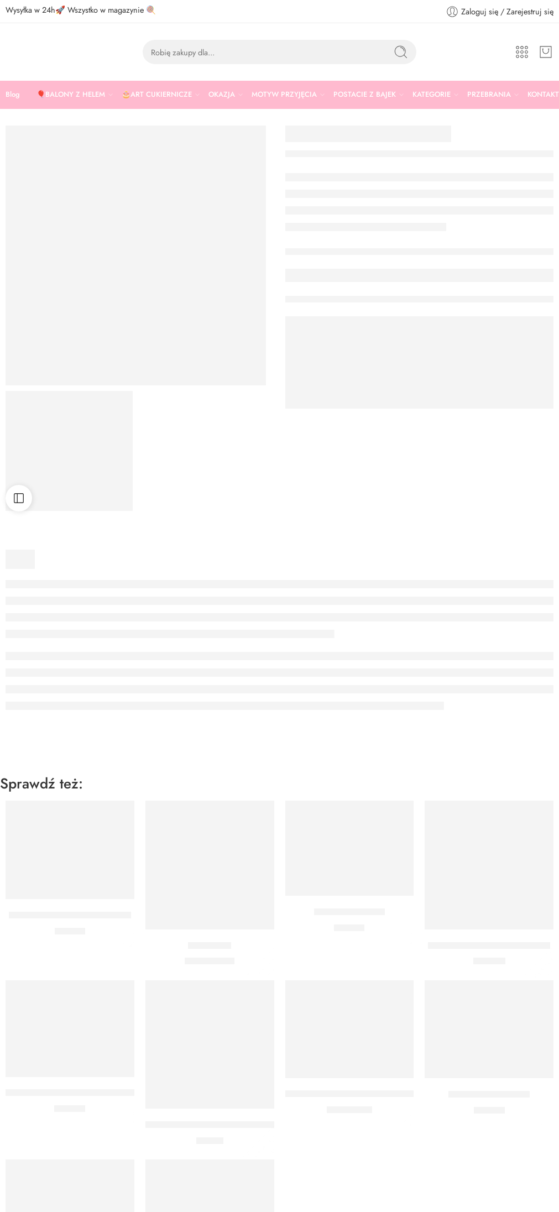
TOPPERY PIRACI (349, 912)
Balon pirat (209, 945)
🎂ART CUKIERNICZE (157, 94)
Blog (13, 94)
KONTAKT (543, 94)
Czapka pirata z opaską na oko (70, 915)
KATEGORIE (431, 94)
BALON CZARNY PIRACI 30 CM (352, 1094)
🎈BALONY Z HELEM (70, 94)
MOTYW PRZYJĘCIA (284, 94)
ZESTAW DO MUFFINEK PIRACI (71, 1093)
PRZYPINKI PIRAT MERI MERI (489, 945)
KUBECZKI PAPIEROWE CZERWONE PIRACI (238, 1125)
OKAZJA (221, 94)
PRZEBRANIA (489, 94)
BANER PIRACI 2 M (489, 1094)
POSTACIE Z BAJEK (364, 94)
